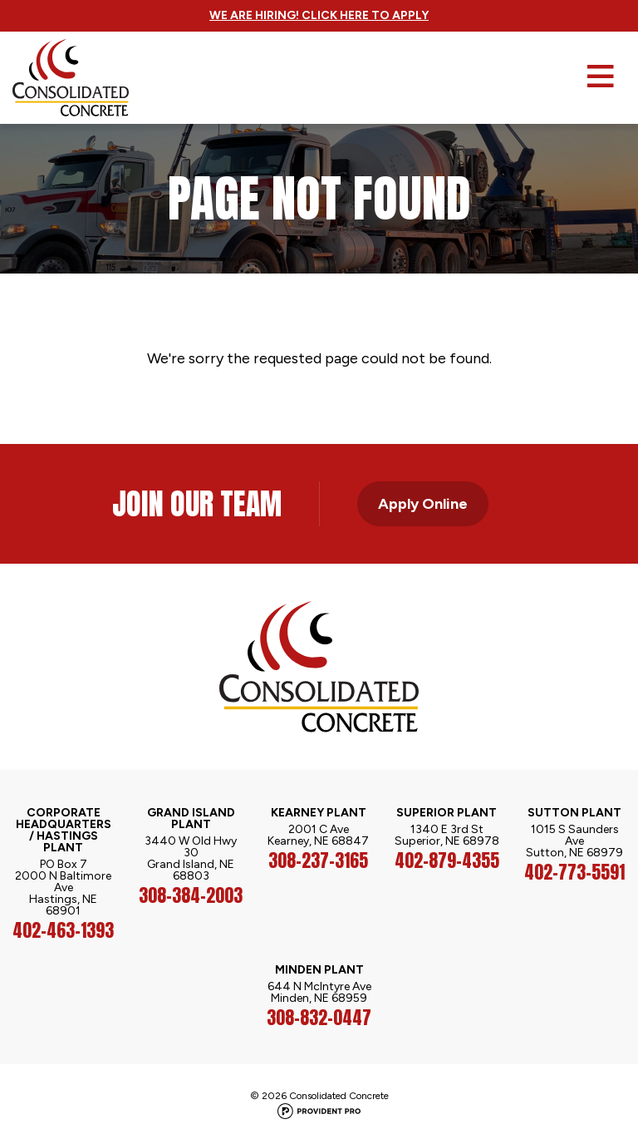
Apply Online (423, 504)
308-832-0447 (319, 1017)
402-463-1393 (63, 930)
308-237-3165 (318, 860)
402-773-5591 (574, 872)
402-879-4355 (447, 860)
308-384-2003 (191, 895)
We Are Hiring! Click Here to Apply (319, 15)
